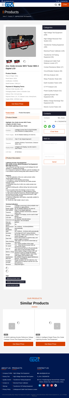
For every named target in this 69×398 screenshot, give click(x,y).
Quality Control (7, 379)
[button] (12, 326)
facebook (47, 385)
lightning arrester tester (13, 278)
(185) (54, 46)
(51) (53, 91)
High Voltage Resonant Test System (23, 376)
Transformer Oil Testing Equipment (23, 386)
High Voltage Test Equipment (21, 373)
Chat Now (54, 131)
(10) (52, 107)
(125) (54, 51)
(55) (51, 56)
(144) (53, 83)
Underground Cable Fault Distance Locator (25, 389)
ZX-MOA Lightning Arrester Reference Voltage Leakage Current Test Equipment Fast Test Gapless (18, 339)
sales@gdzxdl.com (7, 1)
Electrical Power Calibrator (20, 383)
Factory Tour (6, 376)
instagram (51, 385)
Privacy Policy (7, 389)
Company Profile (7, 373)
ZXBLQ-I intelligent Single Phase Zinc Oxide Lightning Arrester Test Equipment (50, 338)
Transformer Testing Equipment (22, 379)
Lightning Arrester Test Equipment (23, 16)
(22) (50, 87)
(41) (53, 40)
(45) (53, 71)
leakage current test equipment (15, 282)
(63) (53, 79)
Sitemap (5, 386)
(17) (53, 67)
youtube (43, 385)
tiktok (55, 385)
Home (4, 16)
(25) (53, 102)
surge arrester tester (12, 285)
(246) (53, 34)
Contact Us (6, 383)
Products (10, 16)
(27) (52, 62)
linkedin (39, 385)
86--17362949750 (62, 1)
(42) (51, 75)
